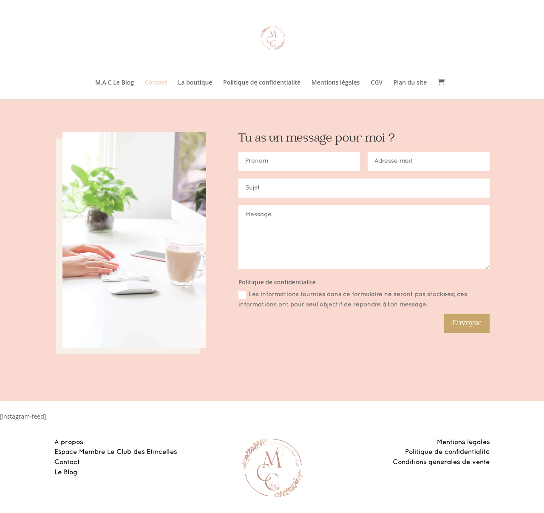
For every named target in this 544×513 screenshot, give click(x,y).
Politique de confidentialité (261, 82)
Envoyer (467, 323)
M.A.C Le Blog (114, 82)
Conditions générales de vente (441, 462)
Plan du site (410, 82)
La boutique (195, 82)
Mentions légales (336, 82)
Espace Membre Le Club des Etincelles (115, 452)
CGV (376, 82)
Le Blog (65, 473)
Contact (156, 82)
